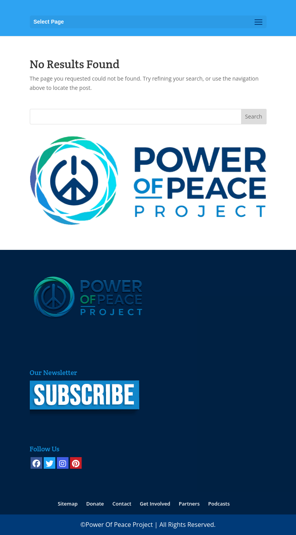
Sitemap (67, 503)
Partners (189, 503)
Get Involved (155, 503)
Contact (122, 503)
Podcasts (219, 503)
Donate (95, 503)
